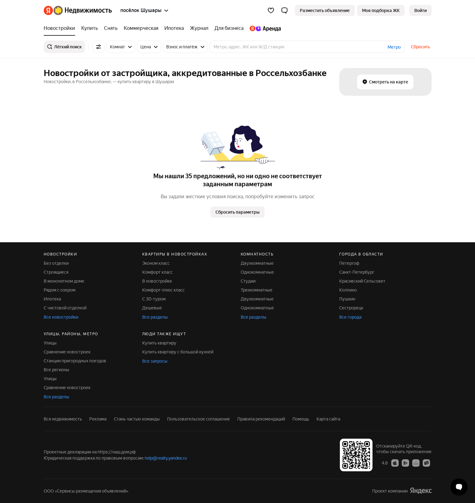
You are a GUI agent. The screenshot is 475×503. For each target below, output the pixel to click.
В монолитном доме (64, 281)
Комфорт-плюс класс (163, 290)
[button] (284, 10)
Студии (248, 281)
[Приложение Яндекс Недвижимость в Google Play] (405, 462)
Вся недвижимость (63, 418)
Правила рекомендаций (261, 418)
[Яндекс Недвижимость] (83, 10)
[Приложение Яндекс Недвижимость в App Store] (395, 462)
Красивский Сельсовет (362, 281)
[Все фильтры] (98, 47)
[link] (420, 10)
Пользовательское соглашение (198, 418)
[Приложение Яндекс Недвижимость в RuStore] (426, 462)
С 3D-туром (154, 298)
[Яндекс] (48, 10)
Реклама (98, 418)
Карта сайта (328, 418)
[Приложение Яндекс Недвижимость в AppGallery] (416, 462)
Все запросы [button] (154, 361)
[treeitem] (61, 28)
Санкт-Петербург (356, 272)
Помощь (300, 418)
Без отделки (56, 263)
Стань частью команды (137, 418)
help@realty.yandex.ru (166, 458)
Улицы (50, 342)
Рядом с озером (59, 290)
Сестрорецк (351, 307)
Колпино (348, 290)
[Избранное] (270, 10)
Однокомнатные (257, 272)
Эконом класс (156, 263)
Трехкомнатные (256, 290)
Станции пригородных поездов (75, 360)
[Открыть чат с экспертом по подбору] (459, 487)
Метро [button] (394, 47)
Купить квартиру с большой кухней (177, 351)
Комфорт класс (157, 272)
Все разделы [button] (155, 317)
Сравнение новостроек (67, 351)
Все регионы (56, 369)
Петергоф (349, 263)
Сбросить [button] (420, 46)
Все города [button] (350, 317)
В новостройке (157, 281)
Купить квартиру (159, 342)
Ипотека (52, 298)
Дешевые (152, 307)
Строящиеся (56, 272)
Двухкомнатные (257, 263)
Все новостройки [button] (61, 317)
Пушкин (347, 298)
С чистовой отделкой (65, 307)
